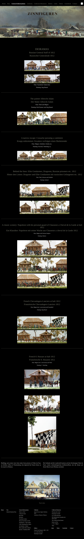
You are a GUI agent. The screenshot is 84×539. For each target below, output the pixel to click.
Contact (74, 3)
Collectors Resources (40, 3)
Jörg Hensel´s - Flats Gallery (25, 522)
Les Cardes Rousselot (56, 515)
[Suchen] (82, 4)
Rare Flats (21, 515)
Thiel (53, 525)
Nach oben (42, 503)
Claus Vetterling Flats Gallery (25, 524)
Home (4, 3)
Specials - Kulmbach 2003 (24, 529)
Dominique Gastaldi (56, 513)
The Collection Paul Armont (57, 520)
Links (55, 3)
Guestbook (68, 3)
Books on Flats (55, 522)
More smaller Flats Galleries (25, 527)
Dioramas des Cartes (56, 512)
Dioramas (21, 517)
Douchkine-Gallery (23, 519)
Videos (61, 3)
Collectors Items (22, 513)
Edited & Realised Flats (11, 512)
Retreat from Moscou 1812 (24, 520)
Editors (50, 3)
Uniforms (30, 3)
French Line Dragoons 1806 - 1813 (41, 530)
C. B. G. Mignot (55, 523)
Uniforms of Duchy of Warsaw (40, 515)
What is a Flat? (22, 512)
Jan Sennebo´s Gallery (23, 526)
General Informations (18, 3)
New (8, 3)
